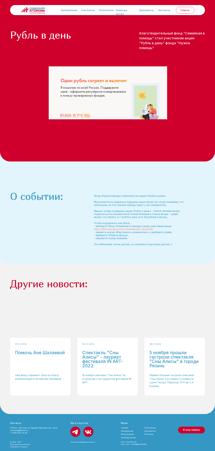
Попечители (106, 10)
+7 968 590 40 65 (18, 433)
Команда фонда (128, 437)
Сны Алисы (88, 10)
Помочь (185, 10)
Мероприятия (127, 434)
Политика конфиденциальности (83, 442)
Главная (124, 428)
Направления (69, 10)
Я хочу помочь (191, 429)
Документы (146, 10)
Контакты (164, 10)
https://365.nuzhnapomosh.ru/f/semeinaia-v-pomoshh (123, 229)
